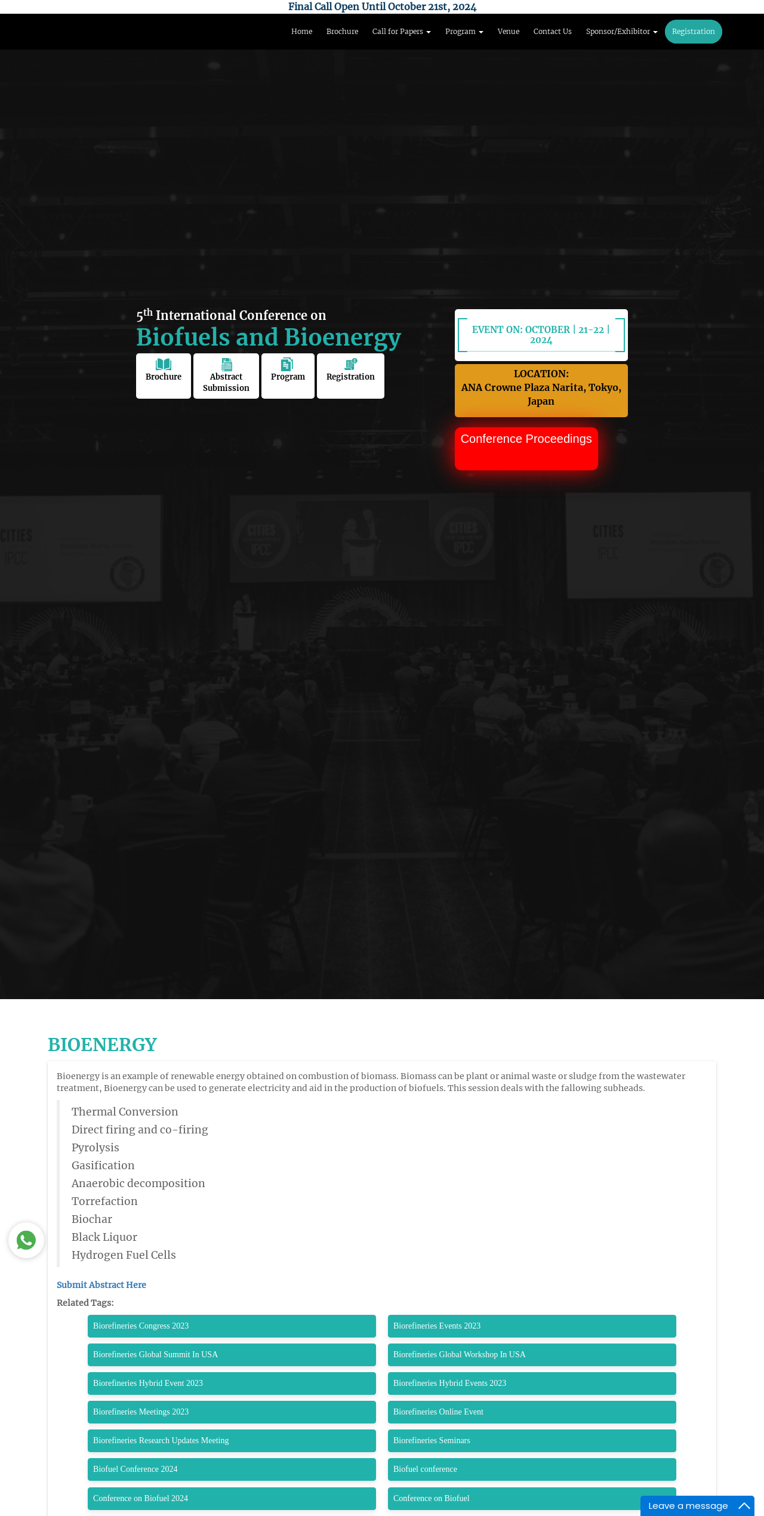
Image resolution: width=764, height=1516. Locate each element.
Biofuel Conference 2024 (135, 1469)
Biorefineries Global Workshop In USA (459, 1354)
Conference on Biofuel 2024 (140, 1498)
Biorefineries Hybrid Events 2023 (449, 1383)
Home (301, 31)
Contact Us (553, 31)
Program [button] (464, 31)
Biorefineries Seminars (431, 1440)
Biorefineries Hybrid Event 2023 (148, 1383)
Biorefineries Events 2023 (436, 1325)
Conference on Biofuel (431, 1498)
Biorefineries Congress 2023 (141, 1325)
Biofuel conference (425, 1469)
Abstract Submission (226, 375)
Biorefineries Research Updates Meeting (161, 1440)
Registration (693, 31)
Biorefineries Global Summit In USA (155, 1354)
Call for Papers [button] (401, 31)
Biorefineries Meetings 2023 (141, 1411)
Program (288, 369)
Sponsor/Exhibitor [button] (622, 31)
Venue (508, 31)
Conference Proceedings (526, 438)
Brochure (342, 31)
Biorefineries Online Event (438, 1411)
